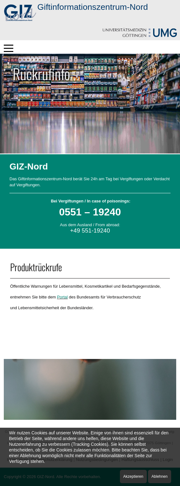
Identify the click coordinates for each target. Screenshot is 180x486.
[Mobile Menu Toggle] (8, 48)
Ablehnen (160, 476)
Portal (62, 297)
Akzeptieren (133, 476)
